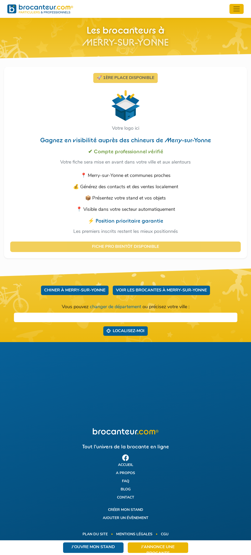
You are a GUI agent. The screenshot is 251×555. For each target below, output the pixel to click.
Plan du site (95, 534)
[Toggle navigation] (236, 9)
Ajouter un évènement (125, 518)
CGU (164, 534)
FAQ (125, 481)
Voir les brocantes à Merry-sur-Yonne (161, 290)
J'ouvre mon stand (93, 547)
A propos (125, 473)
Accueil (125, 465)
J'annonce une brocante (158, 549)
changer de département (115, 307)
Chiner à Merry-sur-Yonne (74, 290)
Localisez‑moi (125, 330)
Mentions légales (134, 534)
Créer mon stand (125, 510)
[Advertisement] (125, 385)
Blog (126, 489)
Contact (125, 498)
